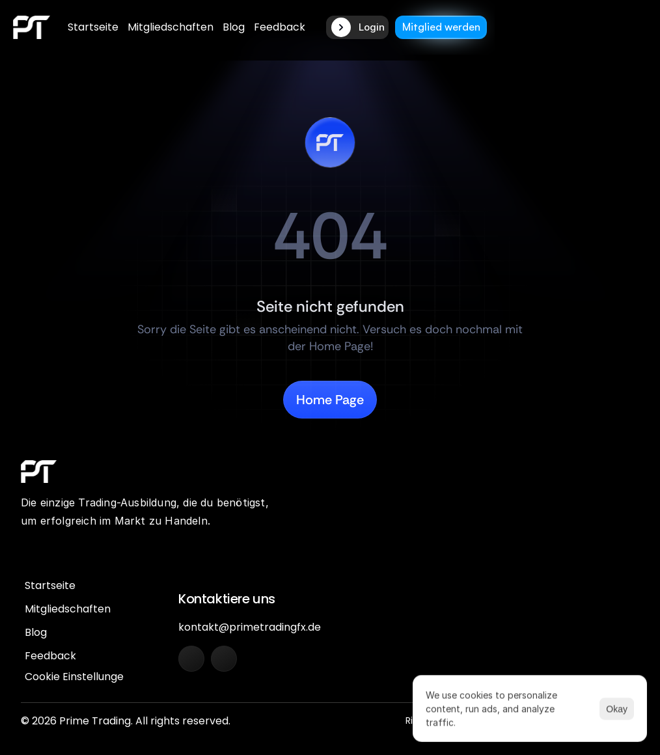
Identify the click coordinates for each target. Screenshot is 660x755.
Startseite (93, 27)
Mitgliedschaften (170, 27)
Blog (234, 27)
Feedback (279, 27)
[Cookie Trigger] (77, 677)
